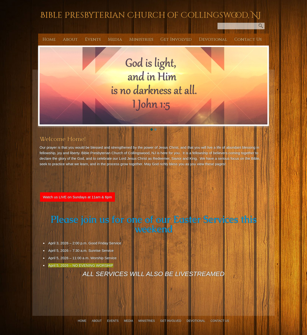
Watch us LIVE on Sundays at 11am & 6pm (77, 197)
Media (115, 39)
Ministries (141, 39)
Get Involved (176, 39)
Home (49, 39)
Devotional (213, 39)
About (70, 39)
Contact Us (248, 39)
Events (93, 39)
